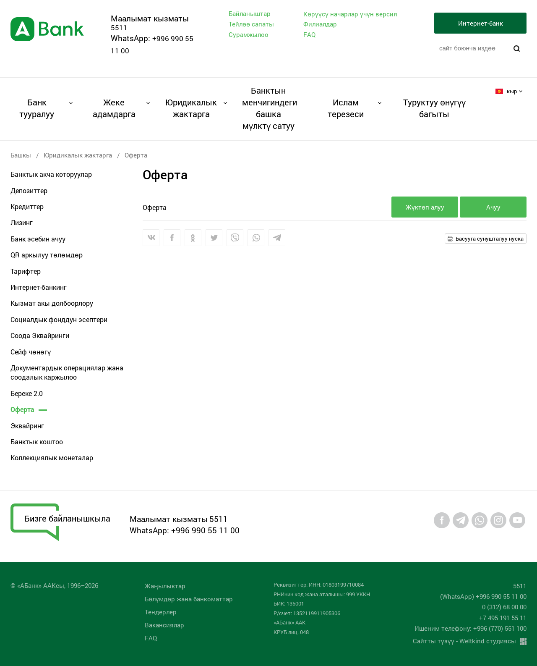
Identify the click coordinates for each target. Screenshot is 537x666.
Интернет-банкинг (38, 287)
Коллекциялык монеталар (51, 457)
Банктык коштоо (36, 441)
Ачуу (493, 207)
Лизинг (21, 222)
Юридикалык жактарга (191, 108)
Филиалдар (320, 24)
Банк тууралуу (36, 108)
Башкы (20, 155)
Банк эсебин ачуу (37, 238)
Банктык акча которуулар (51, 174)
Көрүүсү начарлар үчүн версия (350, 14)
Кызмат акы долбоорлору (51, 303)
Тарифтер (25, 271)
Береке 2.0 (26, 393)
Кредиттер (27, 206)
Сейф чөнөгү (30, 351)
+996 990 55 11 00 (205, 530)
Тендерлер (161, 612)
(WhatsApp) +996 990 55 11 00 (483, 596)
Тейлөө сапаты (251, 24)
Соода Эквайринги (39, 335)
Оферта (22, 409)
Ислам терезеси (346, 108)
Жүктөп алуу (425, 207)
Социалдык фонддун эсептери (58, 319)
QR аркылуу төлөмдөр (46, 254)
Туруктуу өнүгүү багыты (434, 108)
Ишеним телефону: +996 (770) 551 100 (470, 628)
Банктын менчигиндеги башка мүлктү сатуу (268, 108)
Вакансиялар (164, 625)
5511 (119, 27)
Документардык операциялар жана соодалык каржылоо (66, 372)
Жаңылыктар (165, 586)
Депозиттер (28, 190)
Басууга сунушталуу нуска (490, 238)
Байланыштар (250, 13)
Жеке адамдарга (114, 108)
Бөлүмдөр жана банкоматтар (189, 599)
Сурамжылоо (248, 34)
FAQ (309, 34)
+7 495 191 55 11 (503, 618)
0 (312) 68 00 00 (504, 607)
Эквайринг (27, 425)
